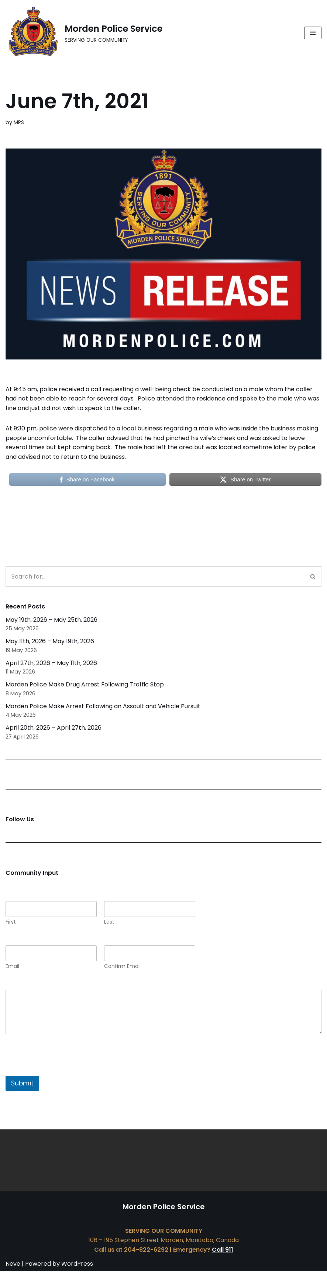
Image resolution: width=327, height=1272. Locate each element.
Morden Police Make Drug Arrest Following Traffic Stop (85, 685)
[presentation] (62, 1071)
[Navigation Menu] (312, 33)
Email (12, 967)
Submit (22, 1084)
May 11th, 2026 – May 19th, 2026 (50, 641)
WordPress (77, 1264)
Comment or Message (40, 985)
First (11, 923)
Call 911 (222, 1250)
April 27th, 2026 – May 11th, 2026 (51, 663)
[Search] (155, 576)
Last (109, 923)
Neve (13, 1264)
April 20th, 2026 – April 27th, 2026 (53, 728)
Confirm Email (122, 967)
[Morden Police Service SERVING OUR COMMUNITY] (84, 33)
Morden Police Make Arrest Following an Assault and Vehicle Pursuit (103, 706)
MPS (19, 122)
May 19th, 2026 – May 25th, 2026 (51, 620)
